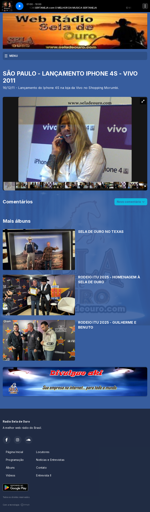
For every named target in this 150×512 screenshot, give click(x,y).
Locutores (42, 452)
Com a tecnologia (16, 504)
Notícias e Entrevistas (50, 459)
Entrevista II (43, 475)
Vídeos (10, 475)
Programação (15, 459)
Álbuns (10, 467)
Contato (41, 467)
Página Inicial (14, 452)
